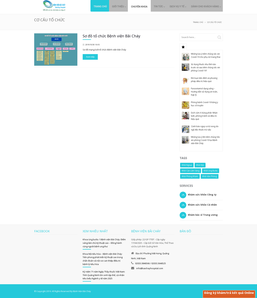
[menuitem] (132, 5)
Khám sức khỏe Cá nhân (202, 204)
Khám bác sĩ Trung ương (203, 214)
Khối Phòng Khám (190, 175)
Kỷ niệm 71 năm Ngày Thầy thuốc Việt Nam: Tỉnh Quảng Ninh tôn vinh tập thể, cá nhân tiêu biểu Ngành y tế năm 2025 (104, 275)
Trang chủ (89, 6)
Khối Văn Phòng (209, 175)
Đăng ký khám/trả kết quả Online (229, 293)
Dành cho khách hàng (203, 6)
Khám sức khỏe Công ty (202, 194)
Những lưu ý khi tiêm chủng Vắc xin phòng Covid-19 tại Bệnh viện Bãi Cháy (205, 139)
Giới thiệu (109, 6)
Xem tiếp (90, 56)
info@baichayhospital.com (149, 267)
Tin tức (151, 6)
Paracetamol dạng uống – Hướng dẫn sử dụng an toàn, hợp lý (204, 91)
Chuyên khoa (132, 6)
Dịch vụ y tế (172, 6)
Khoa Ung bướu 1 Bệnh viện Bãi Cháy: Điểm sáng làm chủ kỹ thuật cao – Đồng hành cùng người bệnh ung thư (104, 242)
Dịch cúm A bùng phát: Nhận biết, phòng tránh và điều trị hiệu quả (204, 115)
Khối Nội (200, 164)
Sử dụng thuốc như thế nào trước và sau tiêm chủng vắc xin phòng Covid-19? (205, 67)
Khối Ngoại (187, 164)
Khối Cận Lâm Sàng (190, 170)
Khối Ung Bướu (210, 170)
